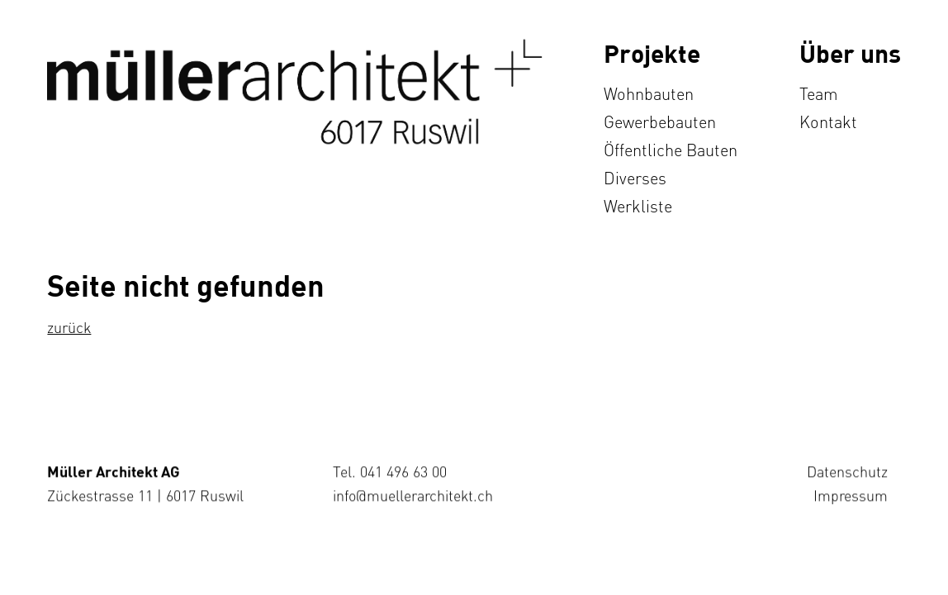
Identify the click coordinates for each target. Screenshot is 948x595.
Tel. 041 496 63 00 (391, 471)
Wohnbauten (649, 93)
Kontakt (828, 122)
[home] (295, 92)
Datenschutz (848, 471)
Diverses (635, 178)
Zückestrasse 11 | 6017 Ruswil (145, 495)
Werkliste (638, 206)
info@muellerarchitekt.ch (414, 495)
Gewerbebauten (660, 122)
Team (818, 93)
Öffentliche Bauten (670, 150)
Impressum (851, 495)
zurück (69, 327)
